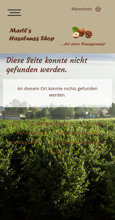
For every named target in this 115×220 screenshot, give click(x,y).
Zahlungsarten (26, 142)
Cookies (57, 152)
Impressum (93, 123)
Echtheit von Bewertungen (77, 142)
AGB (14, 123)
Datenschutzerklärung (50, 123)
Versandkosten (32, 133)
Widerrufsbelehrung (77, 133)
